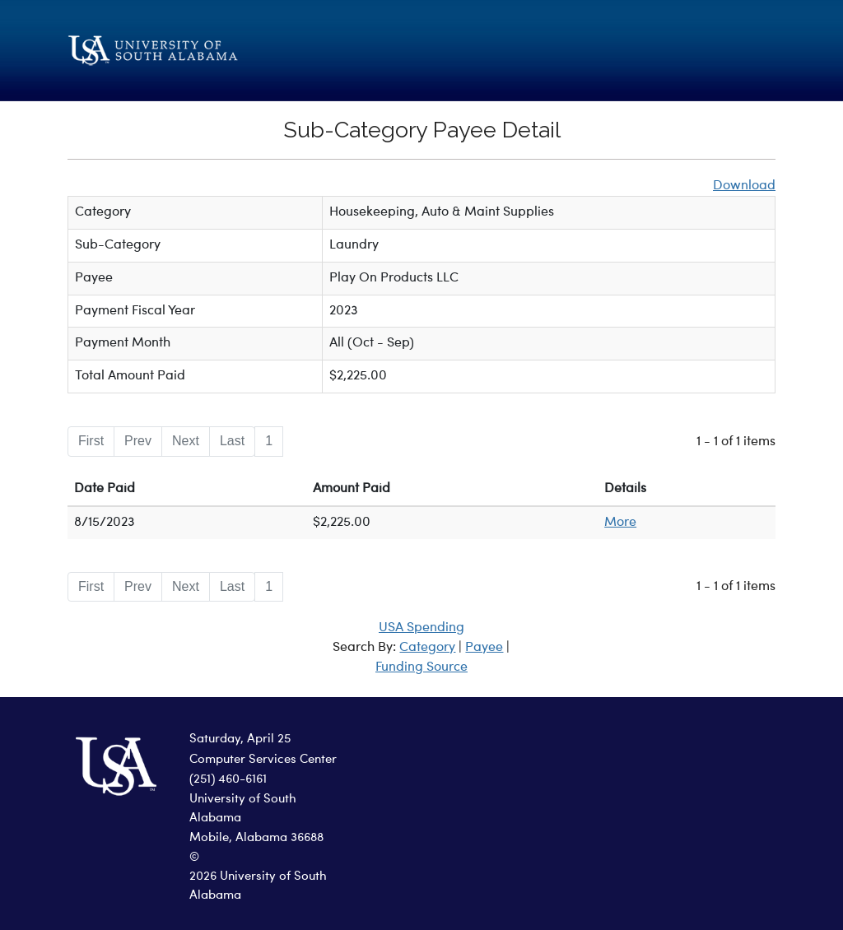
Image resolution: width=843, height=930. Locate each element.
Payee (484, 647)
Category (427, 647)
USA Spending (421, 628)
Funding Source (421, 667)
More (620, 522)
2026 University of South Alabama (258, 886)
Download (744, 186)
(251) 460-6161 (228, 780)
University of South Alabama (242, 809)
